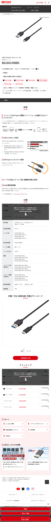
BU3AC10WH (22, 407)
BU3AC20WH (22, 401)
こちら (18, 194)
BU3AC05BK (22, 394)
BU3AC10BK (22, 388)
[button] (25, 358)
